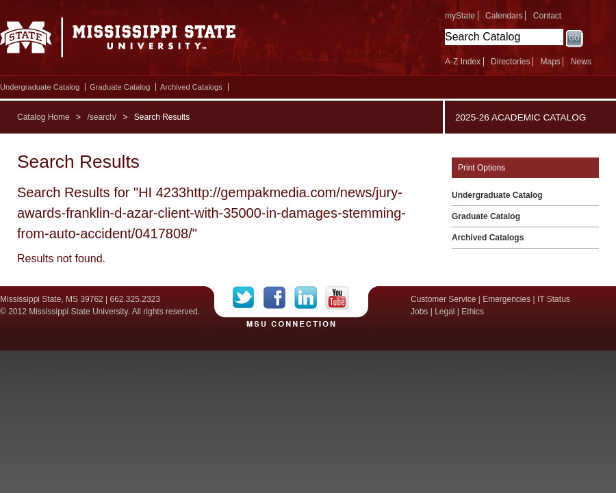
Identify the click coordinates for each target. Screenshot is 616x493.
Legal (444, 311)
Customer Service (443, 299)
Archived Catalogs (191, 87)
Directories (510, 61)
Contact (547, 16)
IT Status (553, 299)
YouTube (337, 297)
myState (460, 16)
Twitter (248, 297)
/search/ (101, 117)
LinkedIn (309, 297)
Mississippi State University (118, 41)
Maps (550, 61)
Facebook (279, 297)
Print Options (481, 168)
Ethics (472, 311)
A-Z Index (462, 61)
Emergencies (506, 299)
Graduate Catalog (120, 87)
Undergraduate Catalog (39, 87)
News (581, 61)
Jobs (419, 311)
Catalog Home (43, 117)
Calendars (504, 16)
